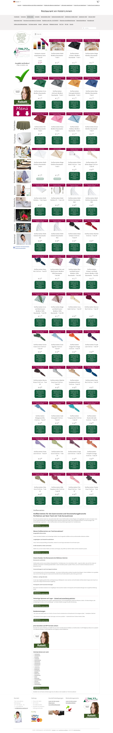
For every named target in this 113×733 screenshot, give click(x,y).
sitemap (53, 730)
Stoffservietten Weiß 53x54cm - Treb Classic (40, 199)
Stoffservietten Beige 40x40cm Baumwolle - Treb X (91, 55)
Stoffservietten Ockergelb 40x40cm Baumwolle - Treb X (74, 93)
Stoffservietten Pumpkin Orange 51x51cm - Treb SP (91, 453)
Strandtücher (37, 670)
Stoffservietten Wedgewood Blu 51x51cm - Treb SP (40, 418)
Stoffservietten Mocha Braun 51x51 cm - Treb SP (40, 382)
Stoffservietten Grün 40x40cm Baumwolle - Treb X (40, 93)
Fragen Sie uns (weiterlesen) (80, 5)
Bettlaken (36, 672)
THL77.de (61, 24)
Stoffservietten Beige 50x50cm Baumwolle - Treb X (57, 164)
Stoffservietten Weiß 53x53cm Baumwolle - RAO (74, 200)
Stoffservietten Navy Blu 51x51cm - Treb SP (40, 270)
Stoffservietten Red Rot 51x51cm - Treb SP (91, 235)
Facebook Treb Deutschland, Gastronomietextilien (21, 247)
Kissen (35, 676)
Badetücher (37, 669)
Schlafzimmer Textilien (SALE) (71, 16)
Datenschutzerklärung (81, 20)
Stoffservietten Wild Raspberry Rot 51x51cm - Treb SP (57, 489)
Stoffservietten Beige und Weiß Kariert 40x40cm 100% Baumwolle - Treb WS (57, 310)
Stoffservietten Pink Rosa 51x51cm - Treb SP (74, 489)
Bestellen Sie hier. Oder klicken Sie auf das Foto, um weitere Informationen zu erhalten (40, 68)
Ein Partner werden (33, 24)
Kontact (40, 24)
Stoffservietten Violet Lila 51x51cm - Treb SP (40, 452)
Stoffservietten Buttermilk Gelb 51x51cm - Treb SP (91, 418)
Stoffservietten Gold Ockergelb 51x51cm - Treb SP (57, 418)
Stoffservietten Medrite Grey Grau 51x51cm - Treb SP (57, 382)
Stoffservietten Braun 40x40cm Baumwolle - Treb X (91, 129)
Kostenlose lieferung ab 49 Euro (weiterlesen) (33, 5)
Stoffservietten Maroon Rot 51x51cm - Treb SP (92, 308)
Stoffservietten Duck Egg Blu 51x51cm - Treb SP (57, 347)
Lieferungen (45, 24)
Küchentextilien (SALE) (45, 16)
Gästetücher (37, 667)
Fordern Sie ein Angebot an (94, 5)
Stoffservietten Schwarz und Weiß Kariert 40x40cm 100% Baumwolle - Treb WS (91, 272)
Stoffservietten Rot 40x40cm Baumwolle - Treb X (40, 129)
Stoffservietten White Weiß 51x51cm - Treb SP (74, 164)
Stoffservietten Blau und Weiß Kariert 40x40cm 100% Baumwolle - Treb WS (74, 272)
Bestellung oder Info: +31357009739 (50, 20)
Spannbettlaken (37, 679)
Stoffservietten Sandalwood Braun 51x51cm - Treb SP (74, 382)
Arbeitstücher (37, 663)
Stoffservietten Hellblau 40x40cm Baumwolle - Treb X (74, 129)
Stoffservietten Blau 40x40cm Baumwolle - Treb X (91, 93)
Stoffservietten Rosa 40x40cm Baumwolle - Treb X (57, 129)
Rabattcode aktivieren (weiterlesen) (52, 5)
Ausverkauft (40, 178)
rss (57, 730)
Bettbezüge (36, 673)
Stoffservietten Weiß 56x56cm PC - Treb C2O (57, 199)
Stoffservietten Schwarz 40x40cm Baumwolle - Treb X (74, 55)
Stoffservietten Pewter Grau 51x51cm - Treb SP (91, 489)
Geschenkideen (37, 684)
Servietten (36, 657)
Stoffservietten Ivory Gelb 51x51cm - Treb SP (74, 308)
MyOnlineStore (77, 730)
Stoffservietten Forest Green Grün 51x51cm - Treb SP (40, 347)
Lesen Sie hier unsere (71, 701)
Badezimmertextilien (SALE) (58, 16)
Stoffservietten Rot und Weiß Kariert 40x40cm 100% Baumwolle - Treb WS (57, 272)
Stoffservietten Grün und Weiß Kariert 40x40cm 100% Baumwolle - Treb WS (40, 310)
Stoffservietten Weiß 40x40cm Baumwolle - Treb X (57, 55)
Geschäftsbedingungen (54, 704)
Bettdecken (36, 678)
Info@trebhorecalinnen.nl (21, 708)
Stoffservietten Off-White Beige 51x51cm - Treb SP (91, 164)
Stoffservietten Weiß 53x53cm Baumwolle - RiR (40, 236)
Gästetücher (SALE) (83, 16)
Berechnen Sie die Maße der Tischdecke (32, 20)
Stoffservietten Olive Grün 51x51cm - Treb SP (40, 489)
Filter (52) (38, 34)
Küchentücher (37, 664)
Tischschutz (23, 16)
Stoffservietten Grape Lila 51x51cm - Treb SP (74, 452)
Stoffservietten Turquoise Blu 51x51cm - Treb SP (74, 418)
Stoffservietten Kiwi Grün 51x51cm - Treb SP (57, 453)
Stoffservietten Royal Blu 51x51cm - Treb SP (91, 381)
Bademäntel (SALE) (18, 20)
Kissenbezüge (37, 675)
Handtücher (37, 666)
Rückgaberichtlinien (70, 703)
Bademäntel (37, 682)
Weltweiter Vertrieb (53, 24)
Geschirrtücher (37, 660)
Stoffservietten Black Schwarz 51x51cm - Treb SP (74, 236)
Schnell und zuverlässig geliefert (64, 598)
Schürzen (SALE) (91, 16)
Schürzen (36, 681)
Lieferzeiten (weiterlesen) (66, 5)
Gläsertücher (37, 661)
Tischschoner (37, 655)
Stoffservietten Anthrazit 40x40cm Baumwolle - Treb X (57, 93)
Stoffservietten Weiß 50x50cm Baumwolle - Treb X (40, 164)
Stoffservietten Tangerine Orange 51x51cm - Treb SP (74, 347)
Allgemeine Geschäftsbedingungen (67, 20)
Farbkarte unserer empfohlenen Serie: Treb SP (40, 55)
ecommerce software (63, 730)
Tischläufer (37, 16)
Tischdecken (16, 16)
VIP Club (66, 24)
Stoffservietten (30, 16)
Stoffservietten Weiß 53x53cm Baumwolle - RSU (57, 236)
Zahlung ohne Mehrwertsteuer (20, 24)
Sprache (19, 5)
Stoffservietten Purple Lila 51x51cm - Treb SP (91, 346)
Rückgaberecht (90, 20)
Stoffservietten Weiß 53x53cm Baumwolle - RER (91, 200)
